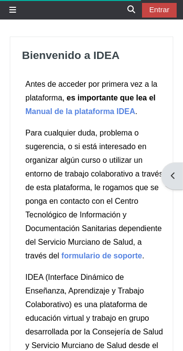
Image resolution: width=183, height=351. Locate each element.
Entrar (159, 9)
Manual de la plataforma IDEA (80, 111)
